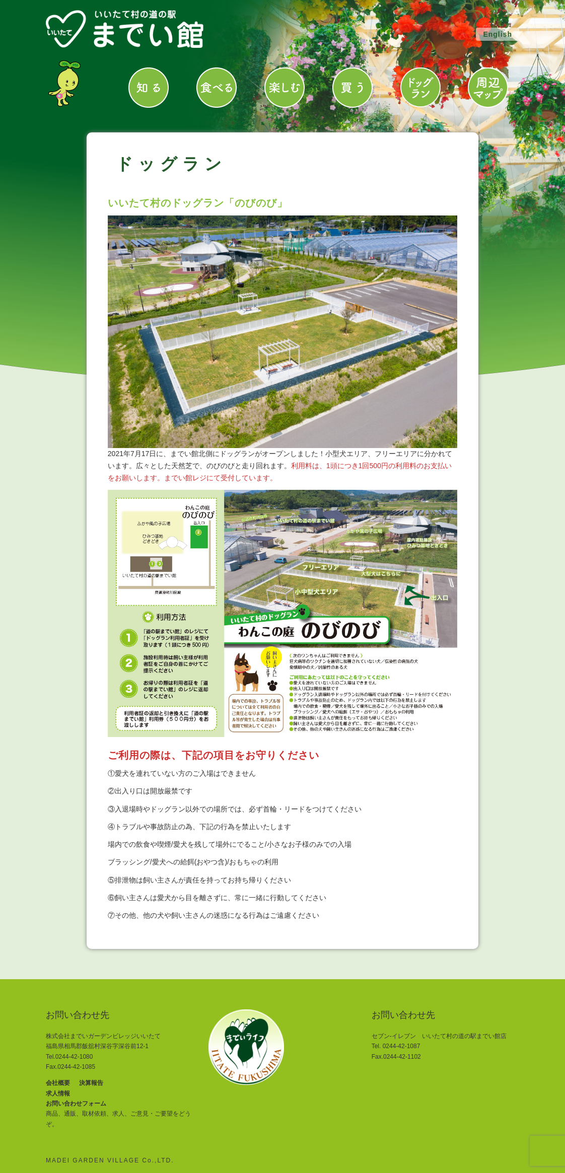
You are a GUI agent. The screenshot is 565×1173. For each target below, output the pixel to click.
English (497, 34)
